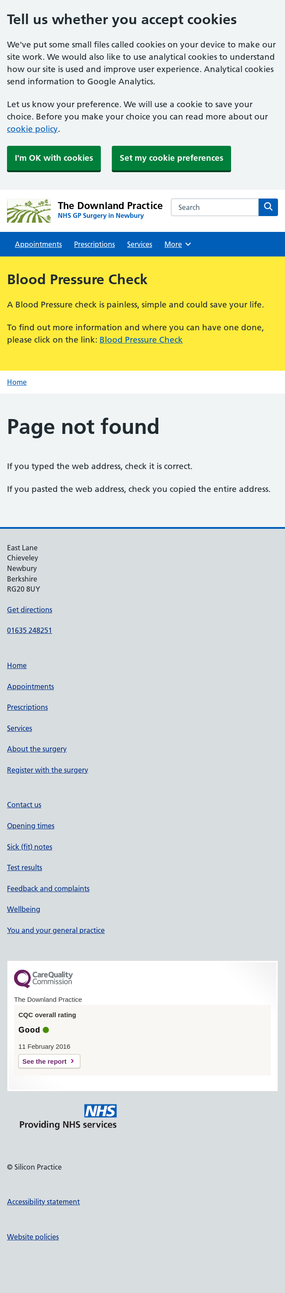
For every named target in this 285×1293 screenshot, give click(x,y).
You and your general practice (56, 930)
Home (17, 382)
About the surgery (37, 748)
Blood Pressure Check (141, 340)
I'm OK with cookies (54, 158)
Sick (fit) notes (29, 846)
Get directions (29, 609)
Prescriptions (94, 244)
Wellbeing (23, 909)
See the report (44, 1061)
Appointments (38, 244)
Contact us (24, 804)
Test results (24, 867)
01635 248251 (29, 630)
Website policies (33, 1236)
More (178, 244)
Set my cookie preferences (171, 158)
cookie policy (32, 129)
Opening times (30, 825)
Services (139, 244)
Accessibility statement (43, 1201)
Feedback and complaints (48, 888)
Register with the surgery (47, 770)
